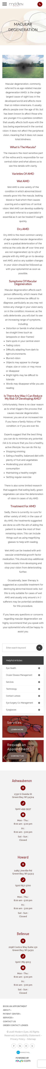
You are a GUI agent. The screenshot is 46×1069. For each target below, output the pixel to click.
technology (11, 689)
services (10, 682)
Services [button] (8, 1017)
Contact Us (17, 756)
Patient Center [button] (12, 1014)
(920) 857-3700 (23, 885)
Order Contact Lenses (15, 1025)
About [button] (7, 1010)
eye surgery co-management (19, 703)
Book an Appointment (15, 1006)
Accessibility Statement (27, 1035)
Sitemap (31, 1039)
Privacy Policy (17, 1039)
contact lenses (13, 696)
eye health (11, 668)
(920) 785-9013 (23, 962)
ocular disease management (19, 675)
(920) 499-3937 (23, 809)
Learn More (17, 729)
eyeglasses (11, 710)
